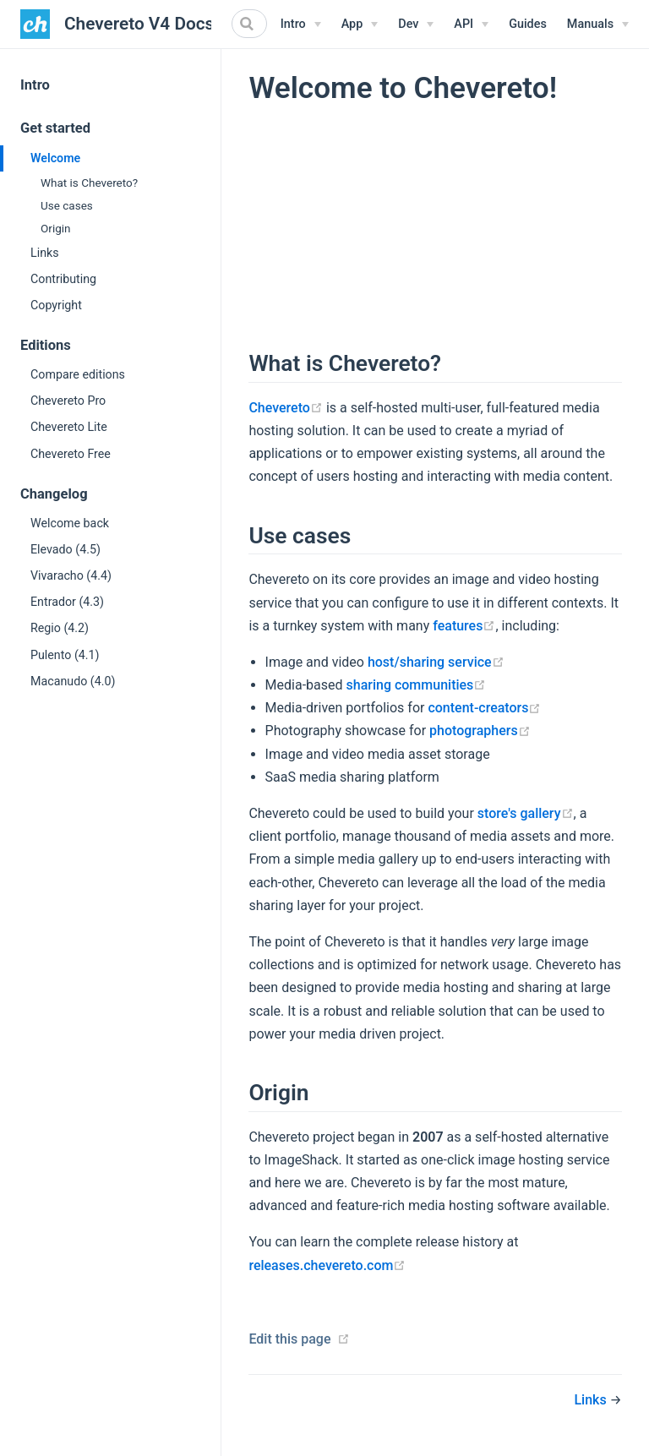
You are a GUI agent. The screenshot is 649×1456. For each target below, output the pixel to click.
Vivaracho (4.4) (71, 575)
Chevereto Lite (68, 427)
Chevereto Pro (68, 400)
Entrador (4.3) (67, 601)
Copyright (56, 305)
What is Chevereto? (89, 182)
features (464, 626)
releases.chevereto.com (327, 1265)
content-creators (484, 708)
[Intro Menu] (301, 24)
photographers (480, 731)
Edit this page (289, 1339)
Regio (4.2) (59, 628)
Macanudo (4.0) (72, 681)
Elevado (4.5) (65, 549)
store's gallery (525, 813)
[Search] (249, 23)
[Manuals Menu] (598, 24)
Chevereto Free (70, 454)
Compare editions (77, 374)
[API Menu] (471, 24)
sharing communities (416, 685)
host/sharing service (436, 662)
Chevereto (285, 408)
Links (44, 252)
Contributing (63, 279)
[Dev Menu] (416, 24)
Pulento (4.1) (65, 655)
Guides (528, 24)
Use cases (67, 205)
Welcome (55, 158)
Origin (56, 228)
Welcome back (69, 523)
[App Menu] (360, 24)
